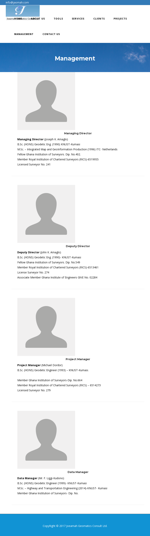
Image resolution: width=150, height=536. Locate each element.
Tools (58, 18)
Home (18, 18)
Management (24, 34)
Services (78, 18)
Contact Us (51, 34)
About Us (38, 18)
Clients (99, 18)
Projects (120, 18)
